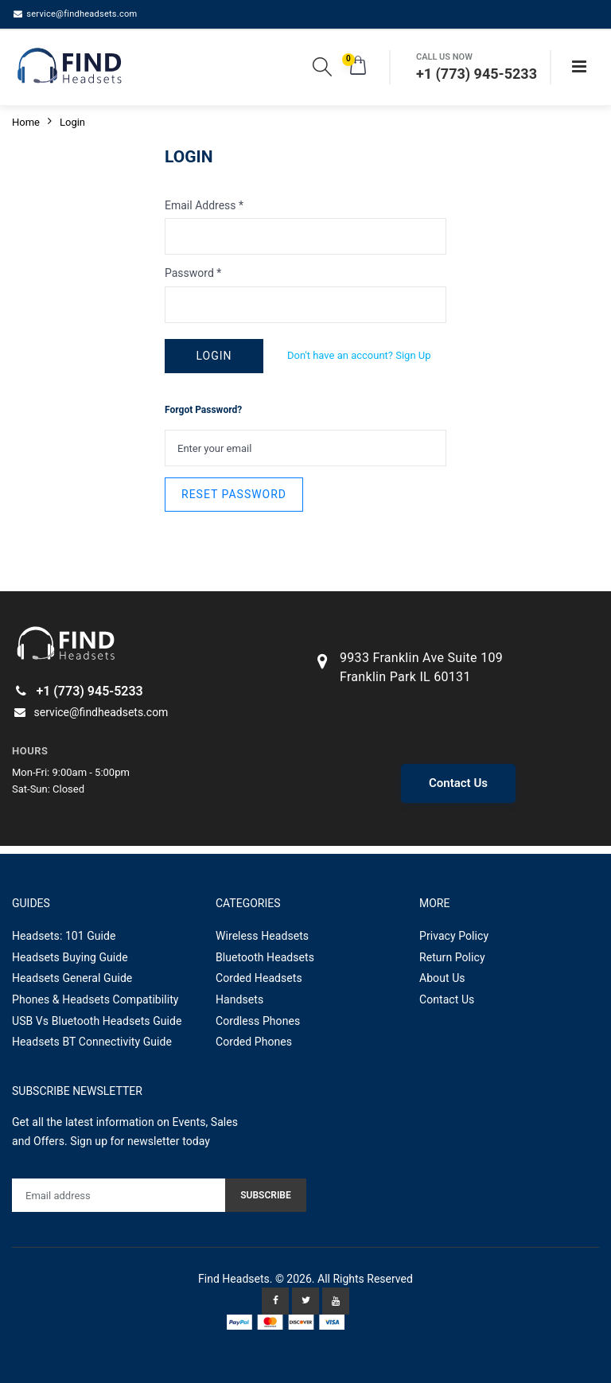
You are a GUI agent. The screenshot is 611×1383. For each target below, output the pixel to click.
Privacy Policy (453, 935)
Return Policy (452, 957)
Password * (193, 273)
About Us (442, 978)
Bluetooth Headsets (265, 957)
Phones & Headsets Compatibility (95, 999)
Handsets (239, 999)
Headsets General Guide (72, 978)
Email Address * (204, 205)
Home (26, 122)
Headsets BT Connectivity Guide (92, 1041)
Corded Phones (254, 1041)
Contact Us (458, 783)
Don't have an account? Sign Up (359, 355)
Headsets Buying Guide (70, 957)
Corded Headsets (259, 978)
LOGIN (214, 355)
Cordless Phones (258, 1021)
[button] (322, 70)
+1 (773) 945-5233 (77, 691)
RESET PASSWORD (233, 494)
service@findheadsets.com (74, 14)
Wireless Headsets (262, 935)
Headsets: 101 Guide (64, 935)
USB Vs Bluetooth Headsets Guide (97, 1021)
